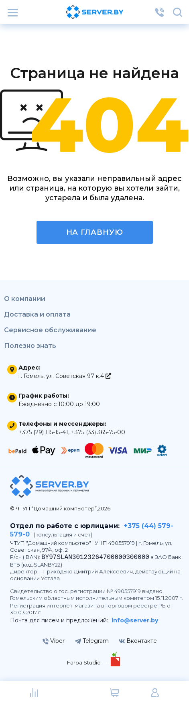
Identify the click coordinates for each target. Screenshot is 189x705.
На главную (94, 232)
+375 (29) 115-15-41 (43, 432)
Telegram (92, 640)
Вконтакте (138, 640)
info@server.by (135, 620)
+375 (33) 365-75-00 (98, 432)
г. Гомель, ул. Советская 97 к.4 (64, 376)
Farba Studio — (87, 662)
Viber (54, 640)
